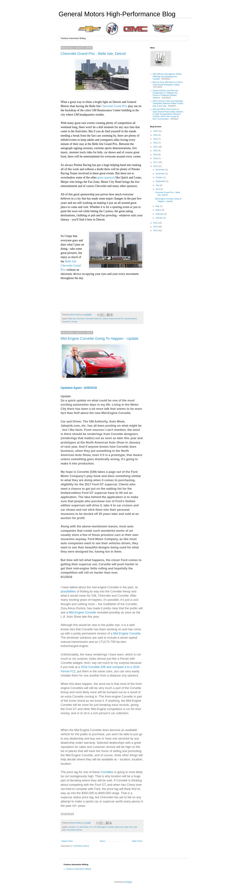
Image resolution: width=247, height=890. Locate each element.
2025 (155, 131)
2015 (155, 223)
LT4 (94, 827)
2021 (155, 147)
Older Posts (137, 841)
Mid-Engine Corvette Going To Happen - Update (100, 338)
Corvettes (107, 772)
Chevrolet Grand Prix (114, 106)
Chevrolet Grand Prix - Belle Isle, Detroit (93, 54)
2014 (155, 227)
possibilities (68, 591)
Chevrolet (80, 319)
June (158, 189)
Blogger (128, 882)
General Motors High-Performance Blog (117, 14)
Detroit (105, 319)
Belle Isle (72, 319)
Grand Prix (66, 322)
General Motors (131, 319)
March (159, 210)
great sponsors (106, 177)
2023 (155, 139)
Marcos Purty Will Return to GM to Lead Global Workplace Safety (168, 83)
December (160, 169)
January (159, 218)
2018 (155, 158)
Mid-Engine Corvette (82, 612)
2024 (155, 135)
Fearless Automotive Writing (73, 38)
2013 (155, 230)
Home (102, 841)
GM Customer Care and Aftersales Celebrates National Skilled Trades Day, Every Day (168, 103)
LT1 (90, 827)
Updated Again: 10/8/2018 (79, 387)
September (161, 181)
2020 (155, 150)
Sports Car (118, 827)
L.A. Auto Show (82, 827)
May (158, 206)
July (158, 185)
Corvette (71, 827)
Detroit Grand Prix (116, 319)
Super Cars (128, 827)
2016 (155, 166)
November (160, 173)
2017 (155, 162)
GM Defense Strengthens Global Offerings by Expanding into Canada (167, 76)
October (159, 177)
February (160, 214)
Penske (75, 322)
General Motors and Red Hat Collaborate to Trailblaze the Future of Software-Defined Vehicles (165, 94)
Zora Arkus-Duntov (74, 830)
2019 (155, 154)
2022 (155, 143)
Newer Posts (67, 841)
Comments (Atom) (81, 846)
